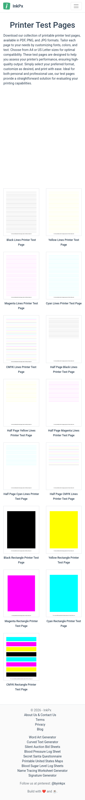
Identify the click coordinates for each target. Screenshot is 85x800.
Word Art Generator (42, 737)
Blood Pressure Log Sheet (42, 751)
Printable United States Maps (42, 761)
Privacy (40, 724)
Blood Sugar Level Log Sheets (42, 766)
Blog (40, 729)
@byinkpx (58, 783)
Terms (40, 720)
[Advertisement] (42, 138)
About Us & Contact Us (40, 715)
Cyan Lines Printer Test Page (64, 303)
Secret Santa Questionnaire (42, 756)
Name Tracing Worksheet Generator (42, 770)
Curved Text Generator (42, 742)
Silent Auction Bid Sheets (42, 747)
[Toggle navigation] (76, 6)
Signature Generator (42, 775)
